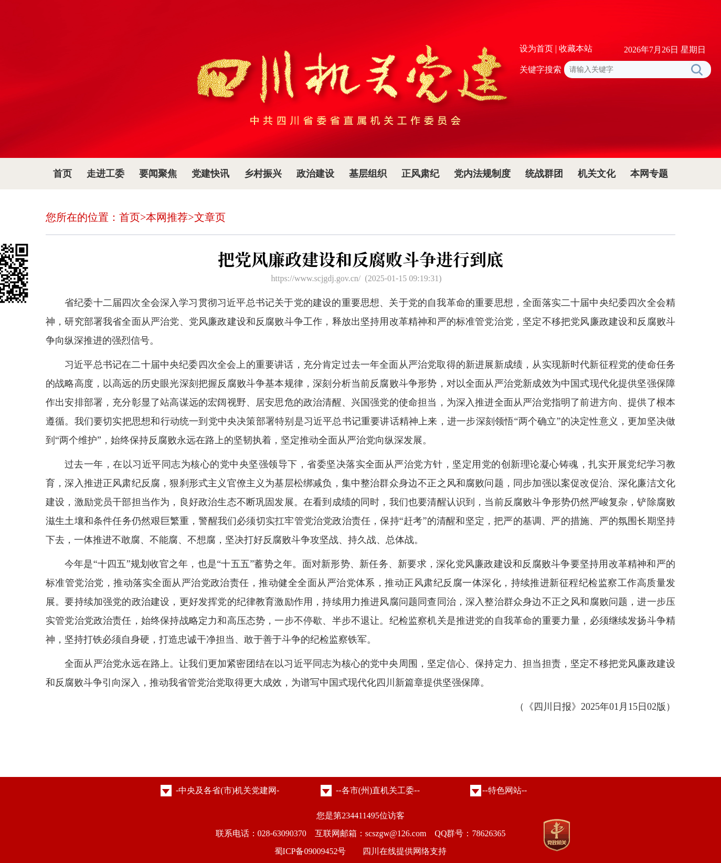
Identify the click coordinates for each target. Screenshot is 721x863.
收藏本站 (575, 48)
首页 (62, 173)
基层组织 (368, 173)
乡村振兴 (263, 173)
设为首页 (536, 48)
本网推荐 (167, 217)
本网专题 (649, 173)
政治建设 (315, 173)
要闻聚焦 (158, 173)
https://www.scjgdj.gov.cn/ (315, 278)
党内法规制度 (482, 173)
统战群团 (544, 173)
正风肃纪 (420, 173)
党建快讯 (210, 173)
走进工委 (105, 173)
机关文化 (597, 173)
